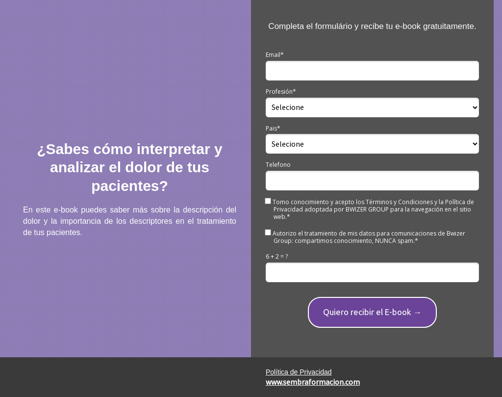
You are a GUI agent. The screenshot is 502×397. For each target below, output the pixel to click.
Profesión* (281, 91)
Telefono (278, 164)
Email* (275, 54)
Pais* (273, 128)
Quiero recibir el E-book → (372, 312)
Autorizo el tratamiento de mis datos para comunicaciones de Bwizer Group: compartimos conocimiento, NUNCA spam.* (365, 236)
